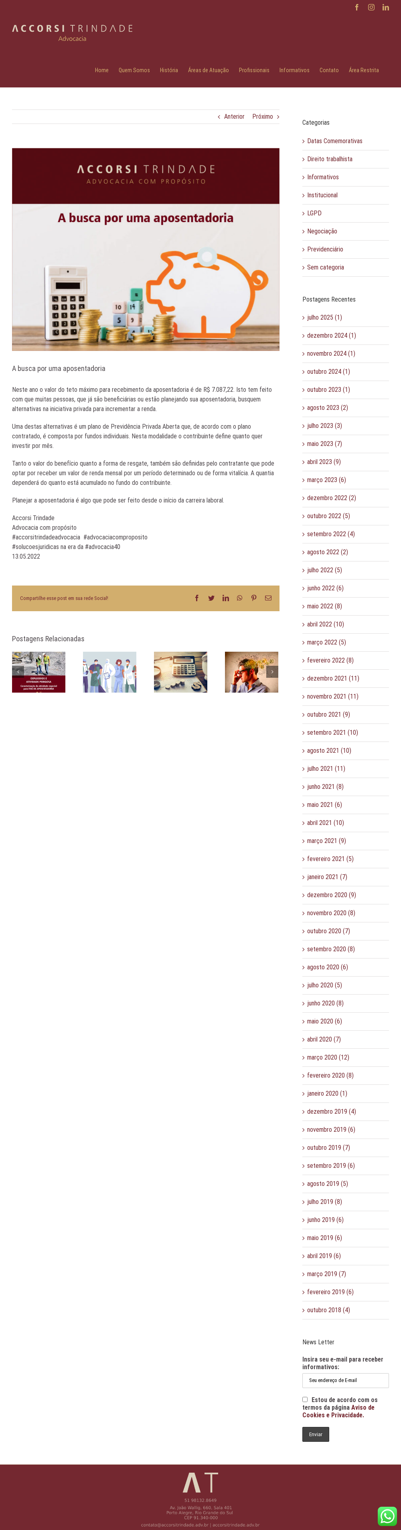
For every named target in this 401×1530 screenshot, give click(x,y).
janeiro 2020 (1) (327, 1093)
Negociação (322, 231)
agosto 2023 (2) (327, 407)
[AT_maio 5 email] (145, 249)
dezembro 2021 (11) (333, 678)
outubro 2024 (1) (328, 371)
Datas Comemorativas (335, 141)
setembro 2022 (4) (331, 534)
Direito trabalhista (329, 159)
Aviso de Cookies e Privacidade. (338, 1411)
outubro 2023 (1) (328, 389)
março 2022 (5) (326, 642)
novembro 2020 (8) (331, 913)
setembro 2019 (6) (331, 1165)
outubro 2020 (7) (328, 931)
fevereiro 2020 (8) (330, 1075)
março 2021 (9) (326, 841)
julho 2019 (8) (324, 1202)
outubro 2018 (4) (328, 1310)
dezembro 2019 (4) (331, 1111)
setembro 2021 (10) (332, 732)
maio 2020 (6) (324, 1021)
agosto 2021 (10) (329, 750)
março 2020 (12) (328, 1057)
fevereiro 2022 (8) (330, 660)
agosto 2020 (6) (327, 967)
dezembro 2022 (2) (331, 498)
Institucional (322, 195)
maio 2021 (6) (324, 805)
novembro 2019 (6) (331, 1129)
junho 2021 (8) (325, 786)
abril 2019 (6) (324, 1256)
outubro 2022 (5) (328, 516)
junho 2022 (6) (325, 588)
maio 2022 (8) (324, 606)
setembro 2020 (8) (331, 949)
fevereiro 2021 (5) (330, 859)
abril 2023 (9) (324, 462)
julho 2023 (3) (324, 426)
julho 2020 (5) (324, 985)
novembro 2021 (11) (332, 696)
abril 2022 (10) (325, 624)
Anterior (234, 116)
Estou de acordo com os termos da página (340, 1407)
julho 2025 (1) (324, 317)
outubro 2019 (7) (328, 1147)
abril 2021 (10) (325, 823)
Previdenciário (325, 249)
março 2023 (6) (326, 480)
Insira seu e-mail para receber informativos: (342, 1363)
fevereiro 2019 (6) (330, 1292)
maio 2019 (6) (324, 1238)
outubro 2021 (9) (328, 714)
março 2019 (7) (326, 1274)
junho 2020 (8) (325, 1003)
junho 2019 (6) (325, 1220)
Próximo (262, 116)
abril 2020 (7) (324, 1039)
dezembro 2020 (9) (331, 895)
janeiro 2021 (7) (327, 877)
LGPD (314, 213)
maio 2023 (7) (324, 444)
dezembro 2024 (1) (331, 335)
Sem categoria (325, 267)
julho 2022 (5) (324, 570)
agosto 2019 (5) (327, 1184)
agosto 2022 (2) (327, 552)
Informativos (323, 177)
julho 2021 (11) (326, 768)
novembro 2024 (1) (331, 353)
